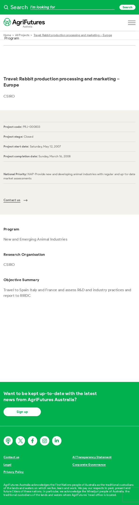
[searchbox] (69, 7)
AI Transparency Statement (91, 457)
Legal (7, 464)
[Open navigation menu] (131, 23)
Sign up (22, 412)
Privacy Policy (14, 472)
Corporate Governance (89, 464)
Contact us (11, 457)
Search (127, 7)
